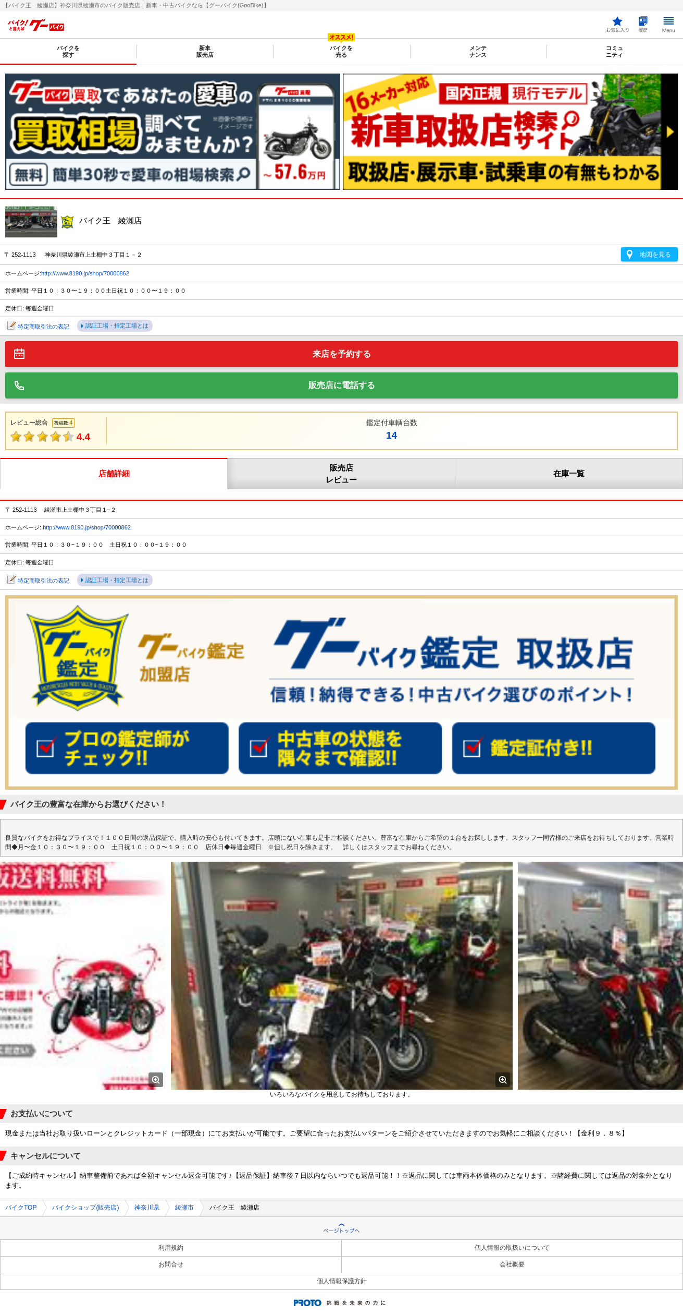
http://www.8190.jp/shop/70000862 (85, 273)
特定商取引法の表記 (43, 326)
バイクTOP (20, 1207)
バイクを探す (68, 51)
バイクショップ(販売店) (85, 1207)
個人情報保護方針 (342, 1281)
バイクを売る (341, 51)
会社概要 (512, 1264)
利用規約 (170, 1247)
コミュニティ (614, 51)
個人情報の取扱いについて (512, 1247)
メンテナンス (478, 51)
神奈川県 (146, 1207)
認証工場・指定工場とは (116, 325)
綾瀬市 (184, 1207)
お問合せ (170, 1264)
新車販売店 (205, 51)
